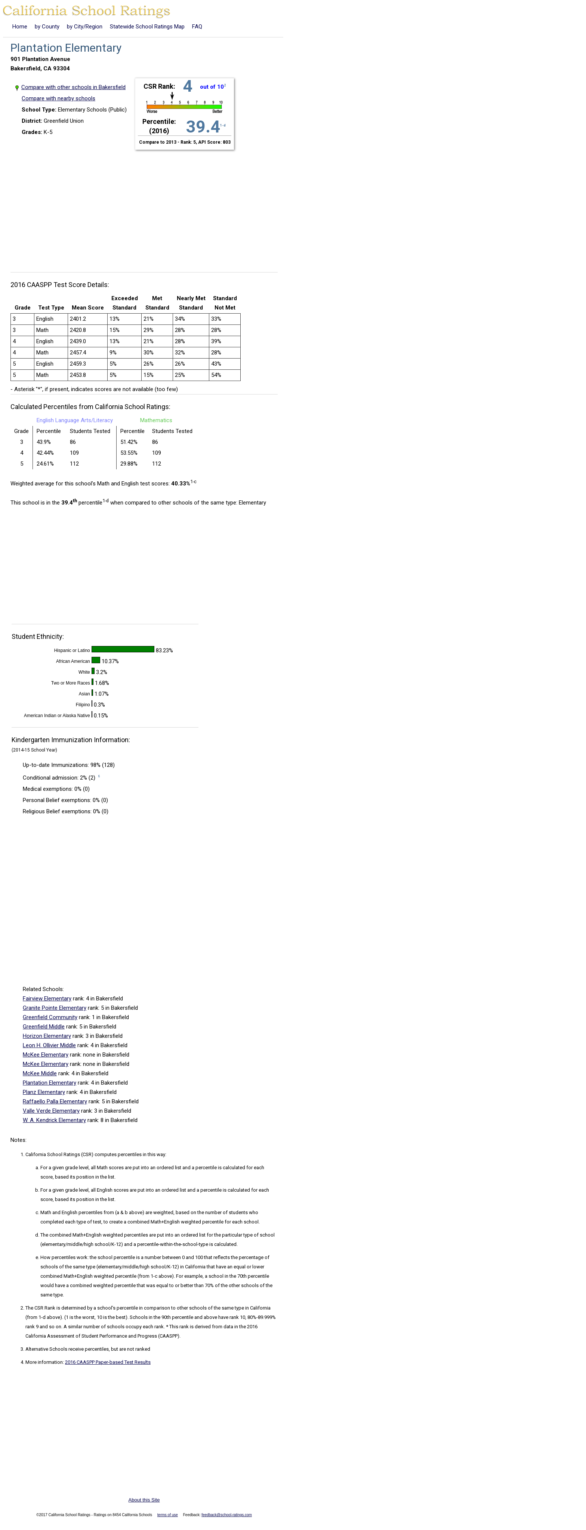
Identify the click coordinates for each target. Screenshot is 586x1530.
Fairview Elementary (47, 998)
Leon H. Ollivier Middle (49, 1045)
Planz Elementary (44, 1092)
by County (47, 26)
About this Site (144, 1500)
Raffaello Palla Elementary (55, 1101)
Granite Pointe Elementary (54, 1008)
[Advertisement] (146, 206)
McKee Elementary (45, 1054)
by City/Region (84, 26)
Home (19, 26)
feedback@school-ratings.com (226, 1515)
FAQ (197, 26)
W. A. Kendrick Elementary (54, 1120)
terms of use (167, 1515)
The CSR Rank (40, 1308)
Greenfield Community (50, 1017)
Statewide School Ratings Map (147, 26)
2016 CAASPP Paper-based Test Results (108, 1362)
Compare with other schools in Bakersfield (74, 87)
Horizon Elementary (47, 1036)
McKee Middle (40, 1073)
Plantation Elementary (49, 1082)
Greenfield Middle (44, 1026)
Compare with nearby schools (58, 98)
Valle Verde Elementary (51, 1110)
